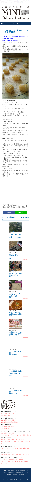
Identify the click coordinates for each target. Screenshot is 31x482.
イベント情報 (11, 470)
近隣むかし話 (11, 472)
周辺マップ (21, 474)
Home (5, 470)
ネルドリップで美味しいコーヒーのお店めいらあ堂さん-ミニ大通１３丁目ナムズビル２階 (15, 441)
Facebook (10, 212)
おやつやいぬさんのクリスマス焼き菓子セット (15, 454)
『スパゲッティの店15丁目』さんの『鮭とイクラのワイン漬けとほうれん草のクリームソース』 (16, 461)
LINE (22, 212)
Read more (25, 239)
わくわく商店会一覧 (20, 470)
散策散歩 (15, 474)
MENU (15, 23)
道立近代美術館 (19, 472)
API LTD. (12, 479)
